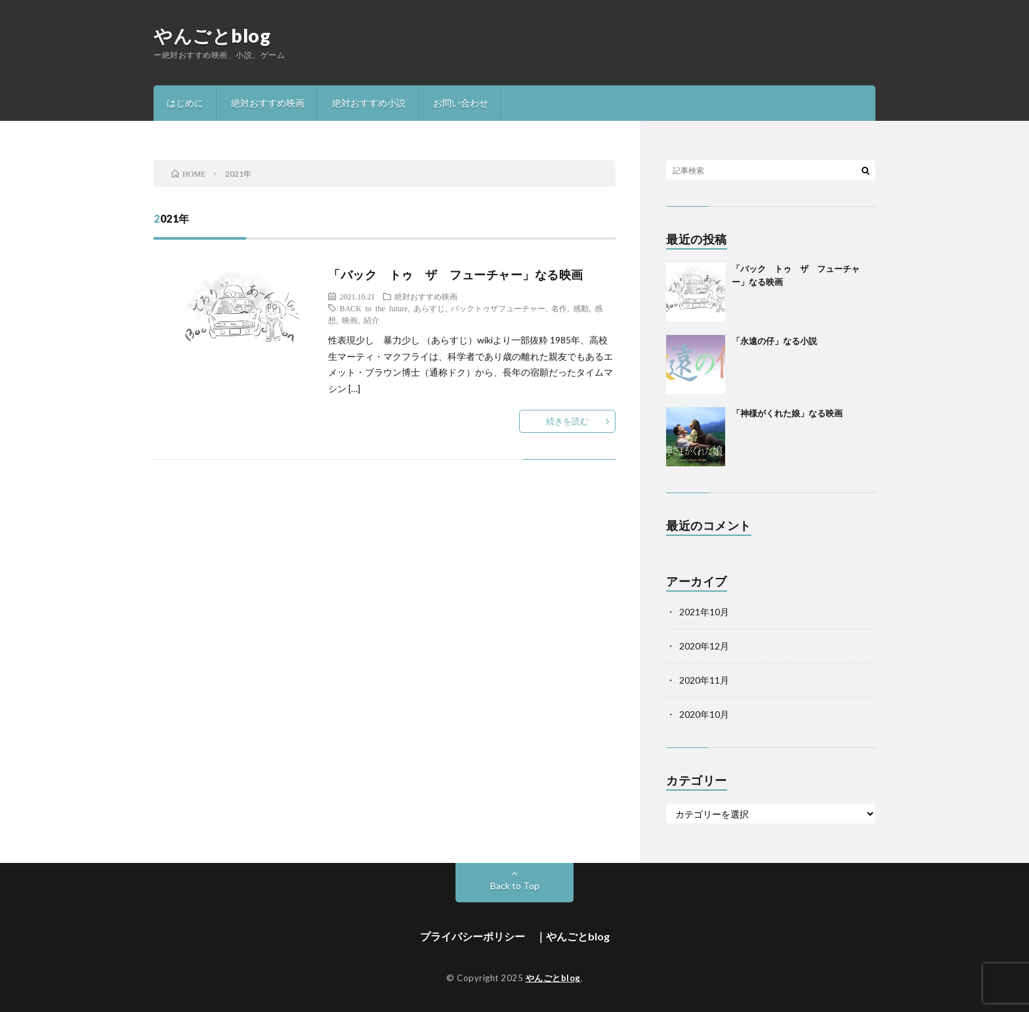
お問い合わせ (460, 102)
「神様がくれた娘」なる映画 (787, 413)
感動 (581, 308)
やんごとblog (212, 35)
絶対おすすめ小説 (369, 102)
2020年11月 (704, 680)
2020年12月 (704, 645)
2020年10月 (704, 714)
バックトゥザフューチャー (498, 308)
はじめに (185, 102)
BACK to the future (373, 308)
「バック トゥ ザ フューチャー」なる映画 (455, 274)
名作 (559, 308)
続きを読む (567, 421)
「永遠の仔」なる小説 (774, 341)
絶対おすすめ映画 (267, 102)
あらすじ (429, 308)
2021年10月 (704, 611)
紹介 (371, 320)
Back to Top (514, 885)
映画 (350, 320)
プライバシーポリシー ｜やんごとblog (515, 936)
